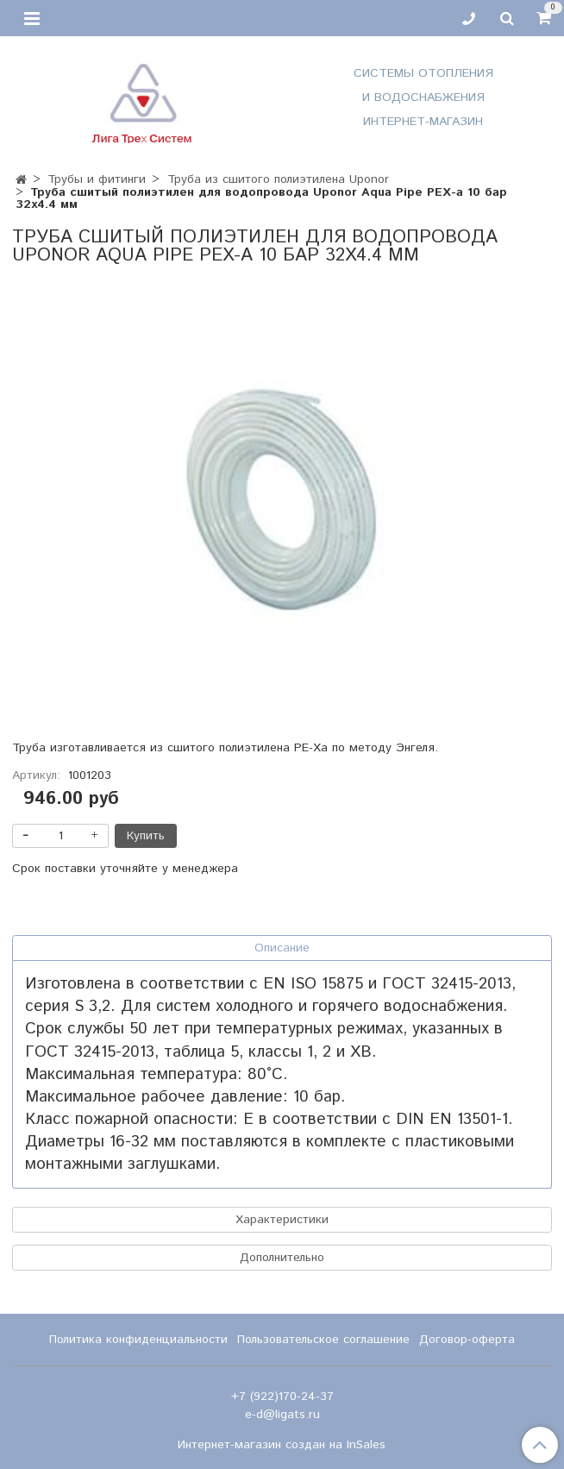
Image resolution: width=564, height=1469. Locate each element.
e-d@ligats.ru (282, 1414)
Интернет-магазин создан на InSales (281, 1445)
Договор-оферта (467, 1339)
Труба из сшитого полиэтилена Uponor (278, 179)
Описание (282, 948)
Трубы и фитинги (96, 179)
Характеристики (282, 1219)
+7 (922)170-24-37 (282, 1396)
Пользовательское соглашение (323, 1339)
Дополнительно (282, 1257)
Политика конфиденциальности (138, 1339)
